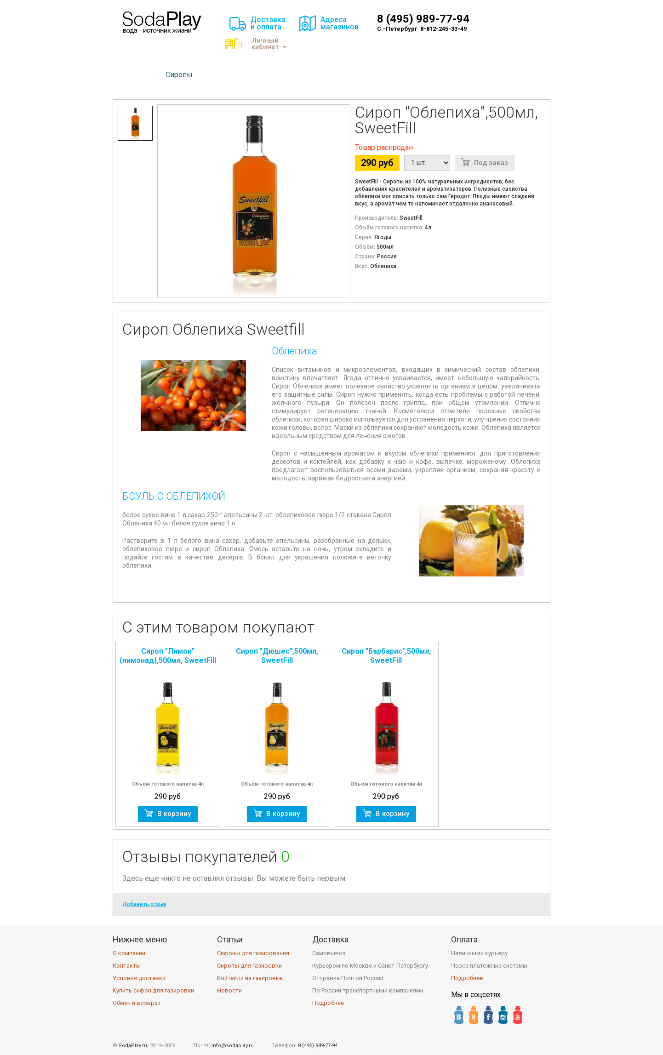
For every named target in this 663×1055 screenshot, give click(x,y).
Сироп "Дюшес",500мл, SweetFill (277, 656)
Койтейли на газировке (249, 978)
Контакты (127, 965)
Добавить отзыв (144, 904)
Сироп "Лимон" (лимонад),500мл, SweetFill (168, 656)
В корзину (174, 814)
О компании (129, 953)
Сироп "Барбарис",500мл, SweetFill (386, 656)
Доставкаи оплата (268, 23)
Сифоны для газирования (253, 953)
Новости (229, 990)
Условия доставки (139, 978)
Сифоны (137, 74)
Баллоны (222, 74)
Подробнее (328, 1002)
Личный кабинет (268, 44)
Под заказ (491, 163)
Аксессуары (272, 74)
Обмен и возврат (137, 1002)
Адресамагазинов (339, 23)
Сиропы (179, 74)
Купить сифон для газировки (153, 990)
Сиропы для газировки (249, 965)
